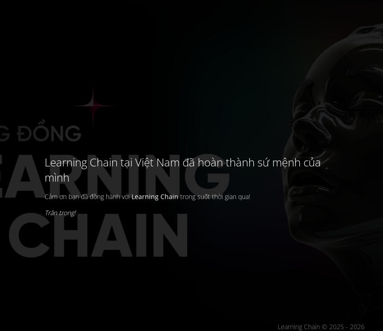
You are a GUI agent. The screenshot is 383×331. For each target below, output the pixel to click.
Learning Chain (154, 196)
